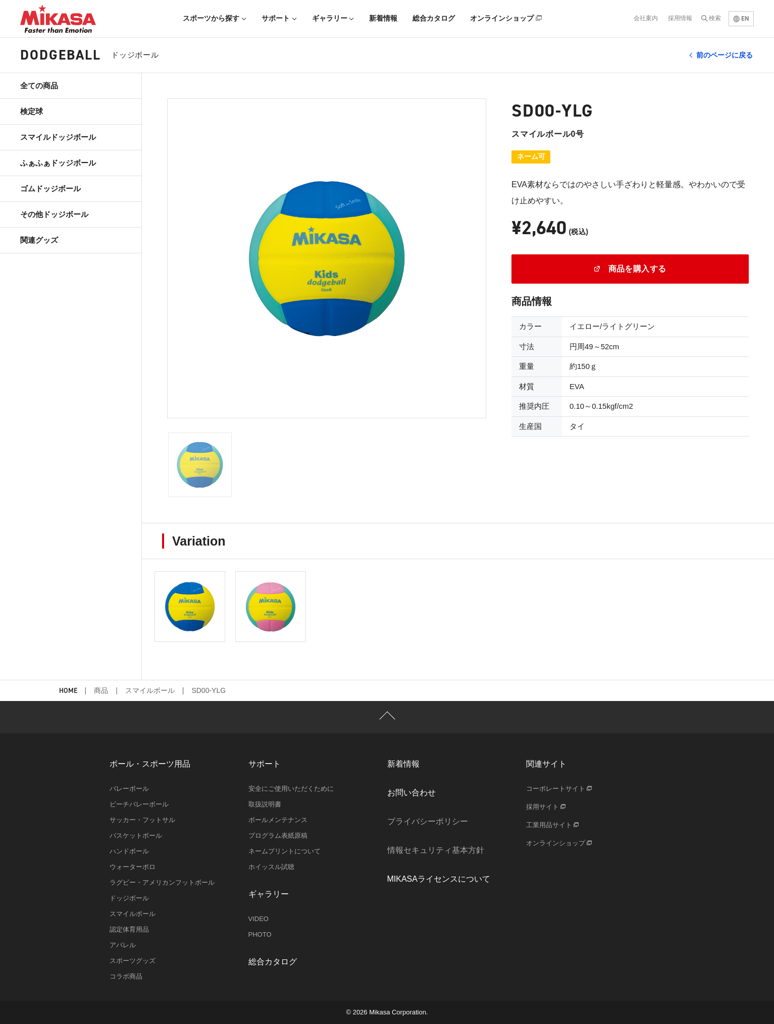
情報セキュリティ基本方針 (435, 850)
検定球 (31, 111)
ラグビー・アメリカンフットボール (162, 882)
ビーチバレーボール (139, 804)
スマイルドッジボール (58, 137)
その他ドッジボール (54, 214)
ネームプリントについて (284, 851)
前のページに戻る (724, 55)
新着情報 (383, 18)
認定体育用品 (129, 929)
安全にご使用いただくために (291, 788)
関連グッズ (39, 240)
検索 (715, 18)
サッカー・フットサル (142, 820)
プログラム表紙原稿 (277, 835)
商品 (101, 690)
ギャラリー (333, 18)
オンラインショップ (506, 18)
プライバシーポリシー (427, 821)
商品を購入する (630, 268)
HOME (68, 691)
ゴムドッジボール (50, 188)
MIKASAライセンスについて (438, 879)
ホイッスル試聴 (271, 867)
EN (741, 18)
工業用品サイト (552, 825)
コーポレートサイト (559, 788)
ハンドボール (129, 851)
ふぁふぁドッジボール (58, 162)
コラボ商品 (126, 976)
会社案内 (646, 18)
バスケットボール (136, 835)
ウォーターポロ (133, 867)
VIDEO (258, 919)
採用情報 (680, 18)
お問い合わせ (411, 792)
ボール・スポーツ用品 (150, 764)
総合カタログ (433, 18)
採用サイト (546, 807)
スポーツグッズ (133, 960)
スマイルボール (150, 690)
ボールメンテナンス (277, 820)
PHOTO (260, 934)
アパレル (123, 945)
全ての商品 (39, 85)
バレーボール (129, 788)
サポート (279, 18)
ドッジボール (129, 898)
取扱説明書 (264, 804)
